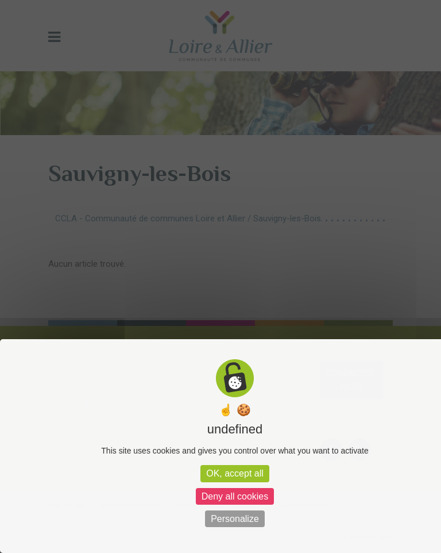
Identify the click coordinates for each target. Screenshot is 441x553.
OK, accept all (235, 473)
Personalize (235, 519)
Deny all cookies (235, 496)
